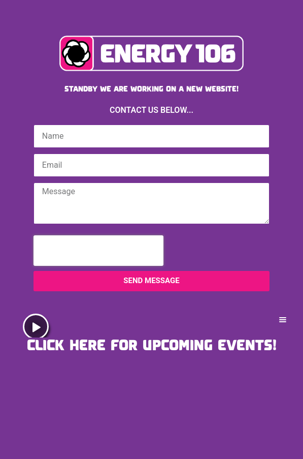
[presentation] (98, 250)
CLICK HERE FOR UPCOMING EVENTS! (152, 344)
